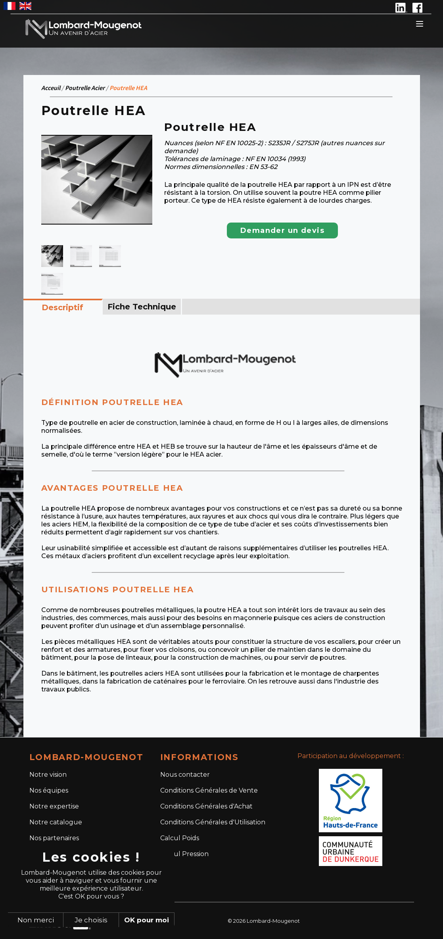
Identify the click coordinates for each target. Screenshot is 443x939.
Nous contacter (185, 774)
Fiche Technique (141, 306)
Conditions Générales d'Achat (206, 806)
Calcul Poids (179, 838)
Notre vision (48, 774)
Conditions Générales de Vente (209, 790)
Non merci (35, 920)
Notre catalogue (55, 822)
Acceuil (50, 88)
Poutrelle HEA (128, 88)
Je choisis (91, 920)
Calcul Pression (184, 854)
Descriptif (62, 307)
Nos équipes (48, 790)
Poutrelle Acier (85, 88)
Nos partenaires (54, 838)
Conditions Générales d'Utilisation (212, 822)
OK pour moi (146, 920)
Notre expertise (54, 806)
